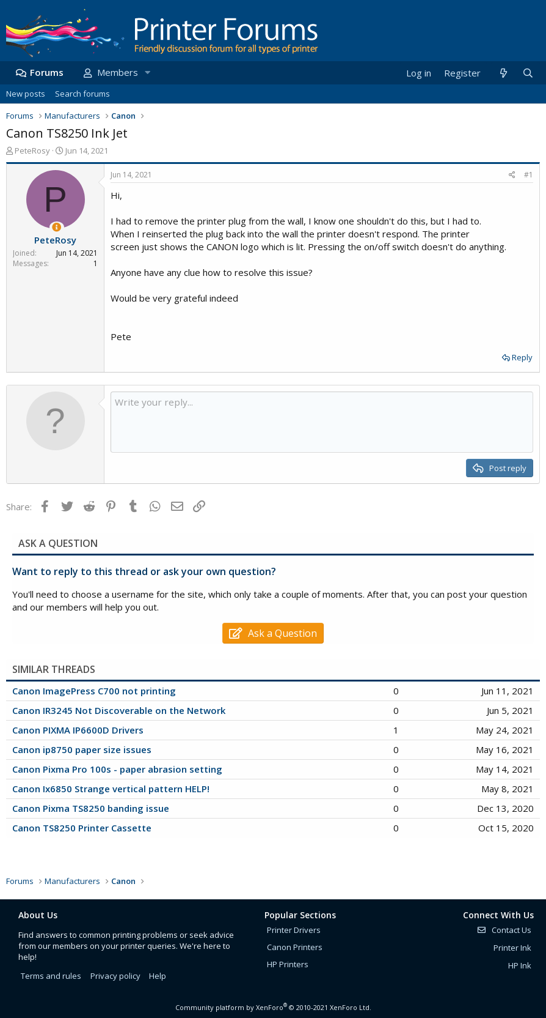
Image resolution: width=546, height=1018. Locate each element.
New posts (25, 93)
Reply (522, 357)
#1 (528, 174)
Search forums (82, 93)
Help (157, 975)
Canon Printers (294, 947)
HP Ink (519, 965)
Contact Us (503, 929)
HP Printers (287, 964)
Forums (47, 72)
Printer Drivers (294, 929)
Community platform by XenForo (273, 1007)
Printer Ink (512, 947)
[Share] (512, 175)
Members (117, 72)
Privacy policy (115, 975)
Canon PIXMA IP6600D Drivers (78, 730)
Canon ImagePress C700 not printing (94, 691)
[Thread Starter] (56, 227)
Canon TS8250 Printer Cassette (81, 828)
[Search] (527, 73)
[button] (147, 72)
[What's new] (503, 73)
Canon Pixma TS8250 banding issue (90, 808)
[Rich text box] (322, 422)
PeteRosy (32, 150)
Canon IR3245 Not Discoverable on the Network (118, 710)
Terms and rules (51, 975)
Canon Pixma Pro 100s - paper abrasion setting (117, 769)
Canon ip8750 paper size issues (81, 749)
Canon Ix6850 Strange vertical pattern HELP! (110, 788)
